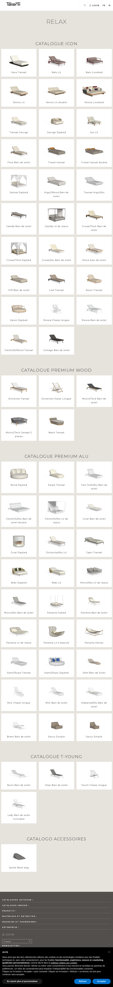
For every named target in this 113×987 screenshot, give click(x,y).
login (8, 934)
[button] (104, 5)
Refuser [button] (83, 981)
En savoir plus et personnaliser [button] (22, 981)
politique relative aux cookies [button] (64, 963)
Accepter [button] (101, 981)
